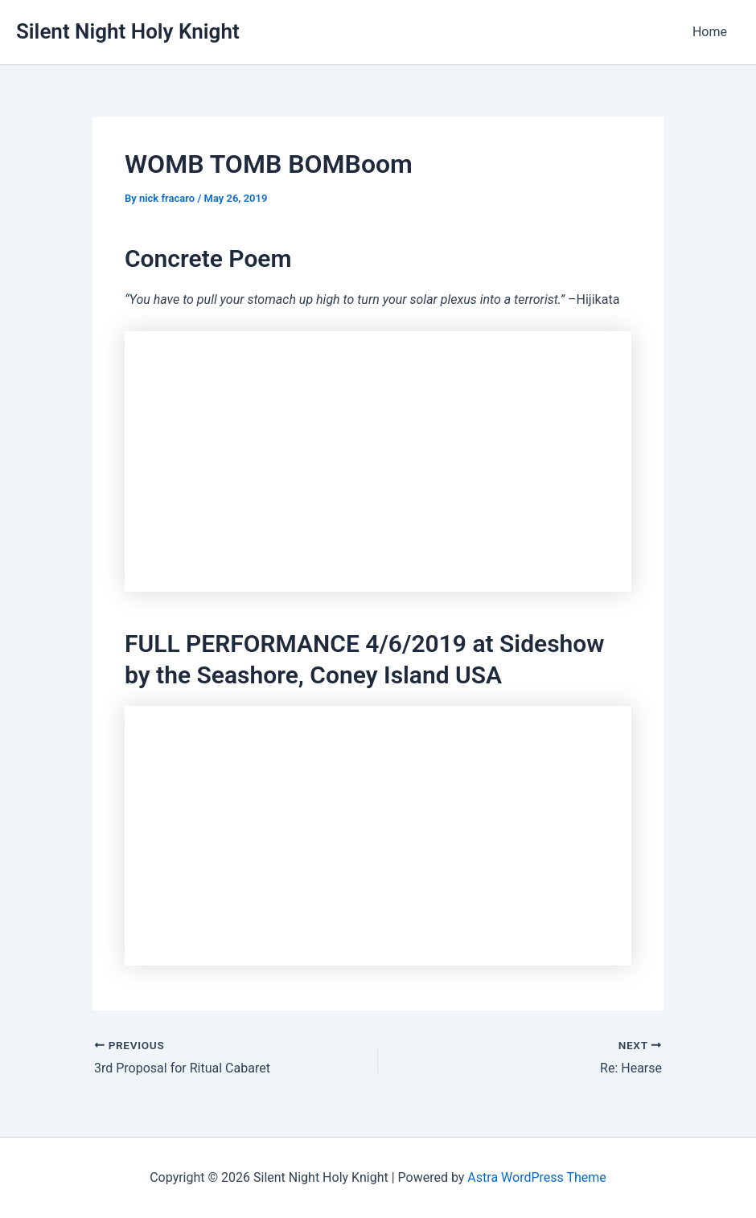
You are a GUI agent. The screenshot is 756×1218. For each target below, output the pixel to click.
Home (709, 31)
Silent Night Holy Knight (128, 31)
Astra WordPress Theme (536, 1177)
